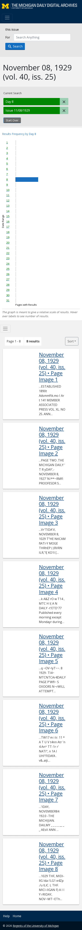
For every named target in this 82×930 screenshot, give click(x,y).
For (7, 37)
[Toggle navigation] (7, 17)
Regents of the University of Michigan (36, 926)
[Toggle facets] (5, 328)
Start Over (12, 120)
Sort (71, 341)
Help (6, 916)
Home (17, 916)
